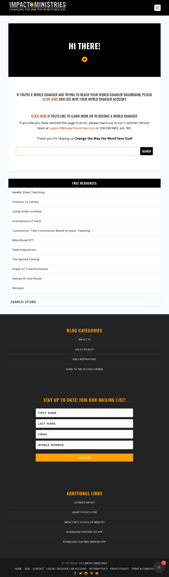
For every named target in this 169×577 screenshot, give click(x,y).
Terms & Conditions (144, 568)
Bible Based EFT (23, 240)
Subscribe (84, 457)
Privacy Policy (119, 568)
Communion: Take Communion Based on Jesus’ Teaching (51, 230)
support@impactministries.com (72, 128)
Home (18, 568)
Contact (38, 568)
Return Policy (98, 568)
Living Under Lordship (27, 211)
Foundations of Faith (26, 221)
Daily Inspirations (24, 250)
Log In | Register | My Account (67, 568)
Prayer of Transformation (30, 269)
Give (27, 568)
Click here (39, 116)
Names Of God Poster (27, 278)
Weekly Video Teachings (28, 192)
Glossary (18, 288)
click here (50, 99)
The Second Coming (25, 259)
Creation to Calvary (25, 202)
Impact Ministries (96, 563)
